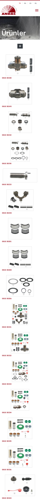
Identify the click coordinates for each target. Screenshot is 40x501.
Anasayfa (7, 38)
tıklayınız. (26, 498)
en (25, 3)
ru (36, 3)
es (30, 3)
